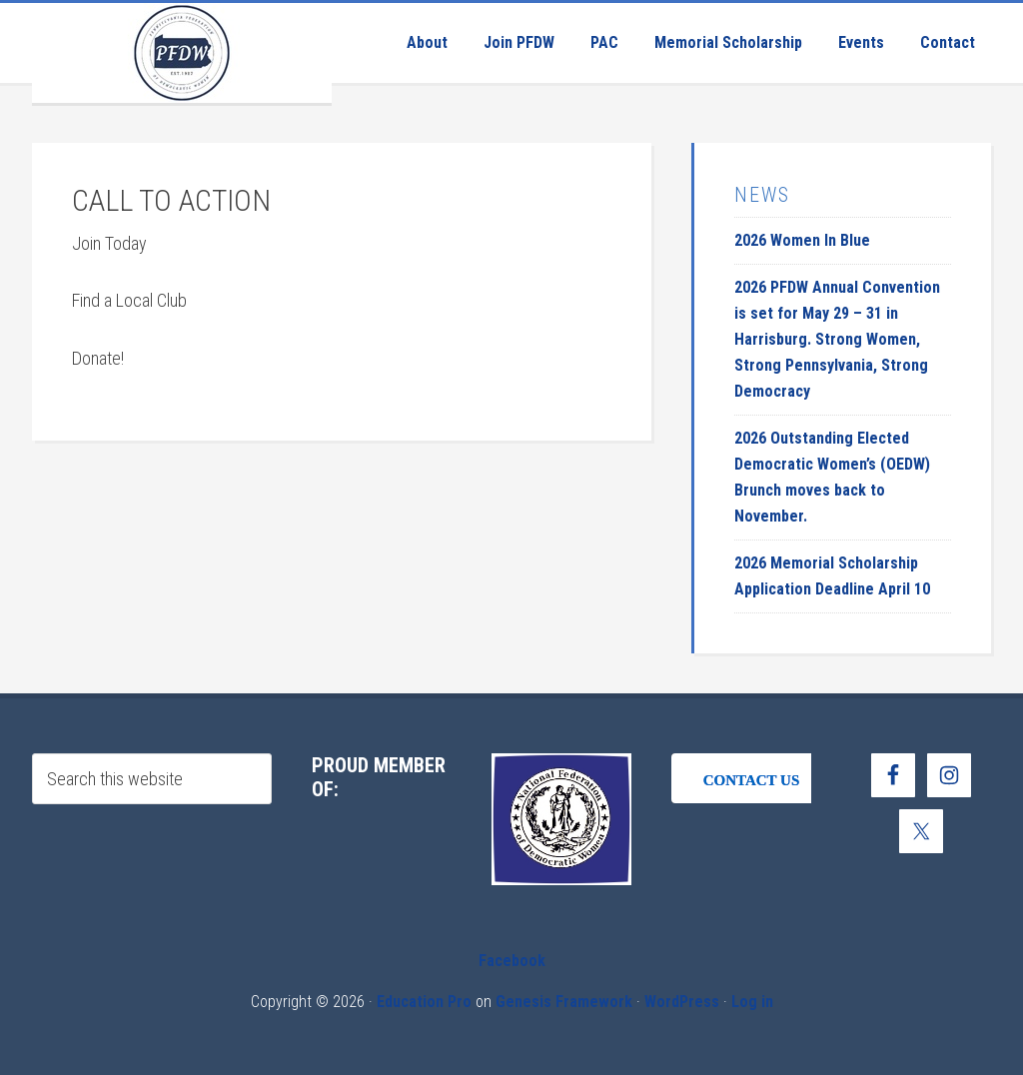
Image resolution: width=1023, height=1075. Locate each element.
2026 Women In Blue (802, 240)
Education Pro (424, 1001)
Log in (752, 1001)
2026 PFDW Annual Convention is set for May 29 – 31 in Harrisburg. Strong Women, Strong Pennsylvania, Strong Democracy (837, 339)
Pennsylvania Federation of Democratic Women (182, 53)
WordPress (681, 1001)
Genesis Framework (564, 1001)
